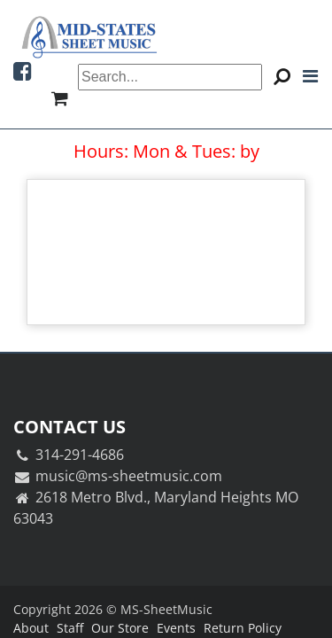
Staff (70, 627)
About (31, 627)
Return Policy (243, 627)
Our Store (120, 627)
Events (176, 627)
